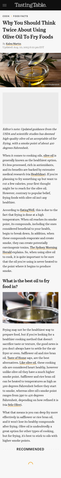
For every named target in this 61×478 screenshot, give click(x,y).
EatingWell (27, 210)
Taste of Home (16, 358)
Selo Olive (14, 405)
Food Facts (20, 16)
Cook (6, 16)
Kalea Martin (13, 43)
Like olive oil (28, 362)
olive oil (48, 155)
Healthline (38, 174)
